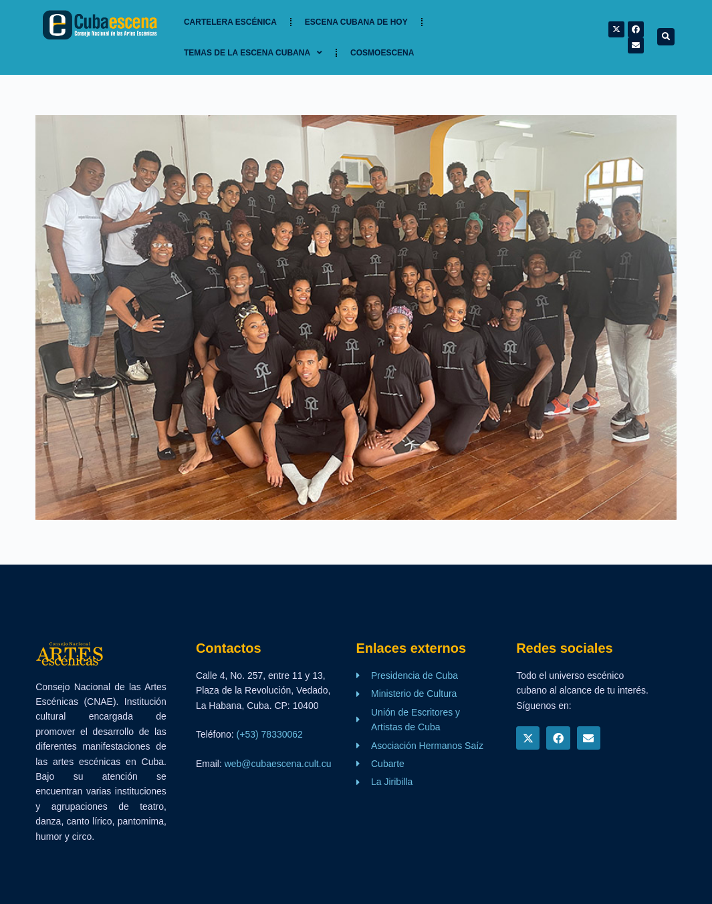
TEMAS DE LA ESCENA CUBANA (253, 52)
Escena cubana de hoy (356, 22)
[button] (666, 36)
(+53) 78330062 (270, 734)
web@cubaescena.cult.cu (278, 763)
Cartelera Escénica (230, 22)
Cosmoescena (382, 52)
